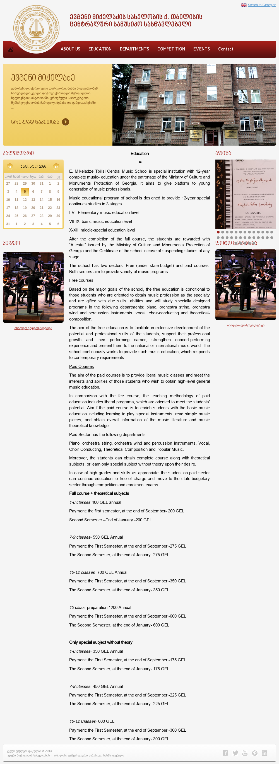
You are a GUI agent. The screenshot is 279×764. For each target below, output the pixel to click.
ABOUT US (70, 49)
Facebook (225, 753)
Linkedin (264, 753)
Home (10, 55)
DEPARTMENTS (134, 49)
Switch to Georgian (258, 5)
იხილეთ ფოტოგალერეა (245, 325)
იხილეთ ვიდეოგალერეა (33, 328)
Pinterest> (255, 753)
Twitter (235, 753)
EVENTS (201, 49)
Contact (226, 49)
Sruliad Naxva (40, 122)
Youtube (245, 753)
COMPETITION (171, 49)
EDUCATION (100, 49)
